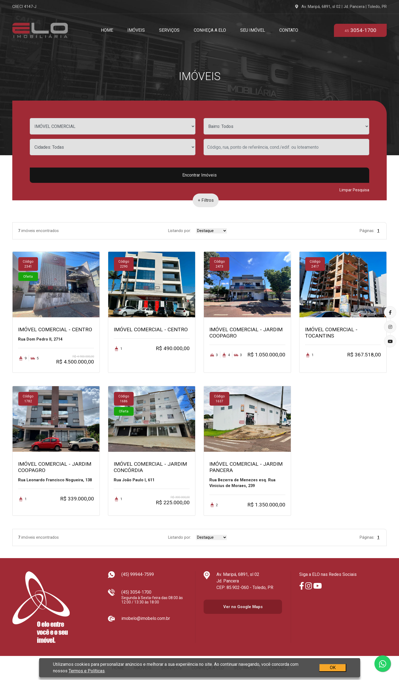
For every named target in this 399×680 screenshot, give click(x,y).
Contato (288, 30)
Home (107, 30)
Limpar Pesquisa (354, 189)
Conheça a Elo (210, 30)
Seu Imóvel (252, 30)
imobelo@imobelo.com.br (145, 618)
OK (332, 667)
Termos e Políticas (87, 670)
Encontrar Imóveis (199, 175)
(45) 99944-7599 (137, 574)
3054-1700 (360, 30)
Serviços (169, 30)
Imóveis (136, 30)
